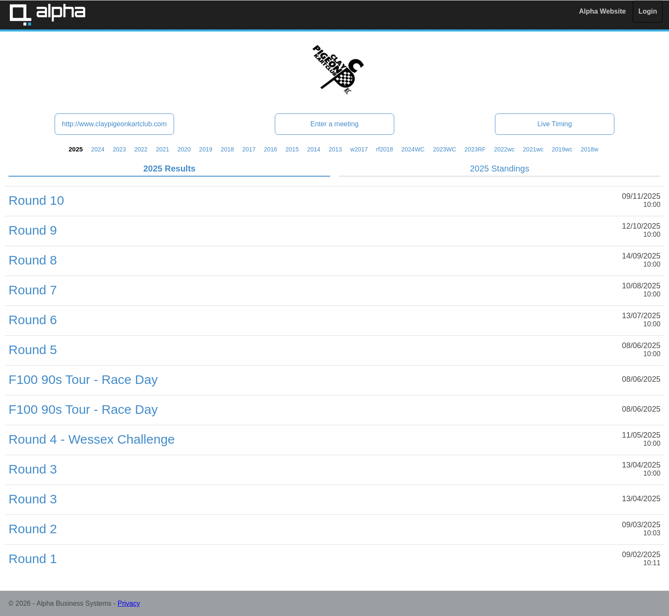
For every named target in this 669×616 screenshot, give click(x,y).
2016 (270, 149)
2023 (119, 149)
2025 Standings (499, 168)
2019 (205, 149)
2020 (184, 149)
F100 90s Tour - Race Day (83, 379)
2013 (335, 149)
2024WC (413, 149)
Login (647, 11)
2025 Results (169, 168)
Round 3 (33, 469)
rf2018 (384, 149)
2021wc (533, 149)
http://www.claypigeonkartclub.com (114, 124)
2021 (162, 149)
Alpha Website (602, 11)
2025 (76, 149)
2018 (227, 149)
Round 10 (36, 200)
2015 (292, 149)
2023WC (444, 149)
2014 (313, 149)
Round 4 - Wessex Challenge (92, 439)
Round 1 (33, 559)
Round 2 (33, 529)
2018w (589, 149)
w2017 (359, 149)
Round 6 (33, 320)
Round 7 (33, 290)
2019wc (562, 149)
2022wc (504, 149)
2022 (141, 149)
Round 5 (33, 350)
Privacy (129, 603)
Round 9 (33, 230)
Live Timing (554, 124)
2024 (98, 149)
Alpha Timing (47, 14)
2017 (249, 149)
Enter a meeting (335, 124)
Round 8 (33, 260)
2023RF (475, 149)
